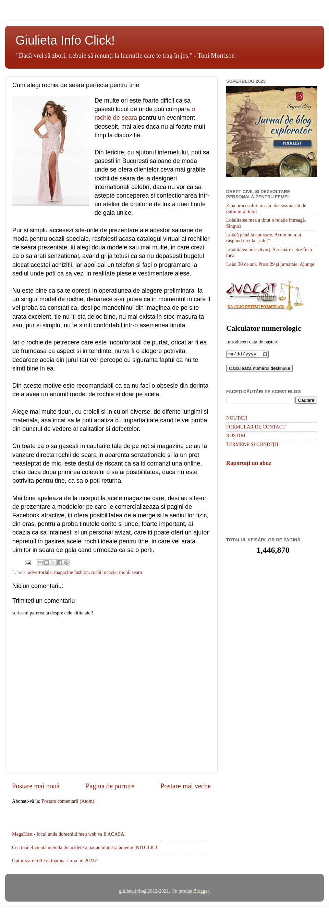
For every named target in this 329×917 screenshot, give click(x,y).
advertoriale (40, 572)
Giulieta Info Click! (65, 40)
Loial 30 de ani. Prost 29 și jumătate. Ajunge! (271, 264)
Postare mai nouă (36, 786)
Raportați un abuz (248, 463)
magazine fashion (71, 572)
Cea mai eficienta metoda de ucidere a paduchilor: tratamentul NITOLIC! (84, 847)
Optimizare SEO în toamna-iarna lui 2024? (54, 860)
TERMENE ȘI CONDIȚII (252, 445)
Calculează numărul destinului (259, 369)
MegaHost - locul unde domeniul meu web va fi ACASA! (69, 834)
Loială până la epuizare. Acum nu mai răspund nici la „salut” (263, 237)
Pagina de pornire (110, 786)
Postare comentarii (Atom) (67, 801)
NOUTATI (236, 418)
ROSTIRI (235, 436)
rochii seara (130, 572)
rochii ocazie (104, 572)
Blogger (201, 891)
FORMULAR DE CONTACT (255, 427)
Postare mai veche (185, 786)
